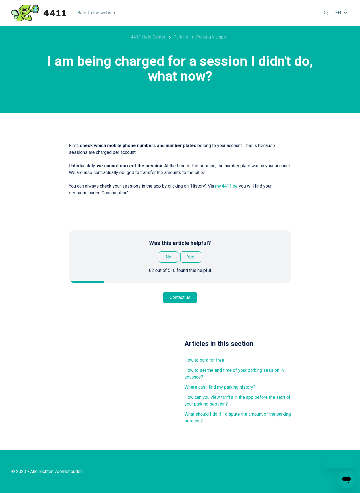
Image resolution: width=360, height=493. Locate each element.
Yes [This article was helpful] (190, 257)
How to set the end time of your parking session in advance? (234, 374)
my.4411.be (226, 186)
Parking (180, 37)
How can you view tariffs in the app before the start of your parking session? (237, 401)
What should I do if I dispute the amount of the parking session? (237, 417)
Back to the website (96, 12)
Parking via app (211, 37)
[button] (342, 12)
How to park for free (204, 360)
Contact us (180, 297)
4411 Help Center (148, 37)
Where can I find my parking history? (219, 387)
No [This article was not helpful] (168, 257)
